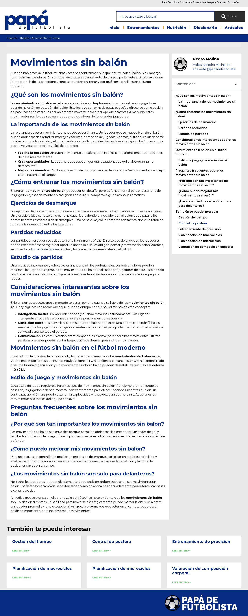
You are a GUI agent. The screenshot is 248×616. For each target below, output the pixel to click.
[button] (236, 84)
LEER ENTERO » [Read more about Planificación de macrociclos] (21, 577)
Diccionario (205, 27)
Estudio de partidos (193, 134)
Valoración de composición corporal (205, 247)
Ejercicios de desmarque (197, 122)
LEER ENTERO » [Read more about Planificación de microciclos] (101, 577)
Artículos (234, 27)
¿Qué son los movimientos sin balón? (203, 96)
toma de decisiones (45, 249)
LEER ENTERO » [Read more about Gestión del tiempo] (21, 550)
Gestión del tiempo (192, 217)
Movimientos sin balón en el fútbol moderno (201, 152)
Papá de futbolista (18, 37)
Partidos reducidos (192, 128)
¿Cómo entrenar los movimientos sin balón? (203, 114)
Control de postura (192, 223)
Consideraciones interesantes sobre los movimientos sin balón (205, 142)
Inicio (114, 27)
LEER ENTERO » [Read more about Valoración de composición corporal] (181, 582)
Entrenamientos (143, 27)
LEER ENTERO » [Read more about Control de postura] (101, 550)
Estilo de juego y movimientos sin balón (203, 162)
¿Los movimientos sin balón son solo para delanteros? (206, 203)
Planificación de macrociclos (200, 235)
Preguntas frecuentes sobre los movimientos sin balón (199, 173)
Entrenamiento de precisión (199, 229)
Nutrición (176, 27)
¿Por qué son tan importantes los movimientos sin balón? (203, 183)
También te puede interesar (196, 211)
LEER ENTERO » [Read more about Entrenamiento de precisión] (181, 550)
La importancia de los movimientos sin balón (207, 104)
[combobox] (165, 16)
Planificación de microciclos (199, 241)
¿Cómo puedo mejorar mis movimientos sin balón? (198, 193)
